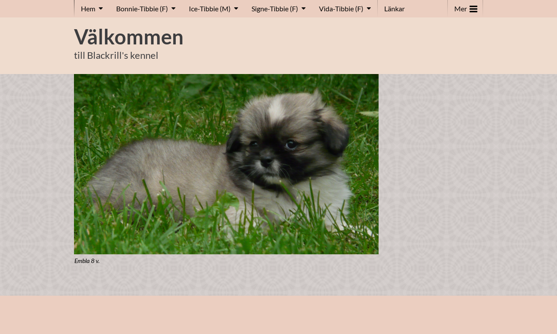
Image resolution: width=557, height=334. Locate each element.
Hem (88, 8)
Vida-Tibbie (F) (341, 8)
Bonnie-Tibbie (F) (142, 8)
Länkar (394, 8)
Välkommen (129, 36)
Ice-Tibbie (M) (210, 8)
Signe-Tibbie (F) (275, 8)
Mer (465, 6)
